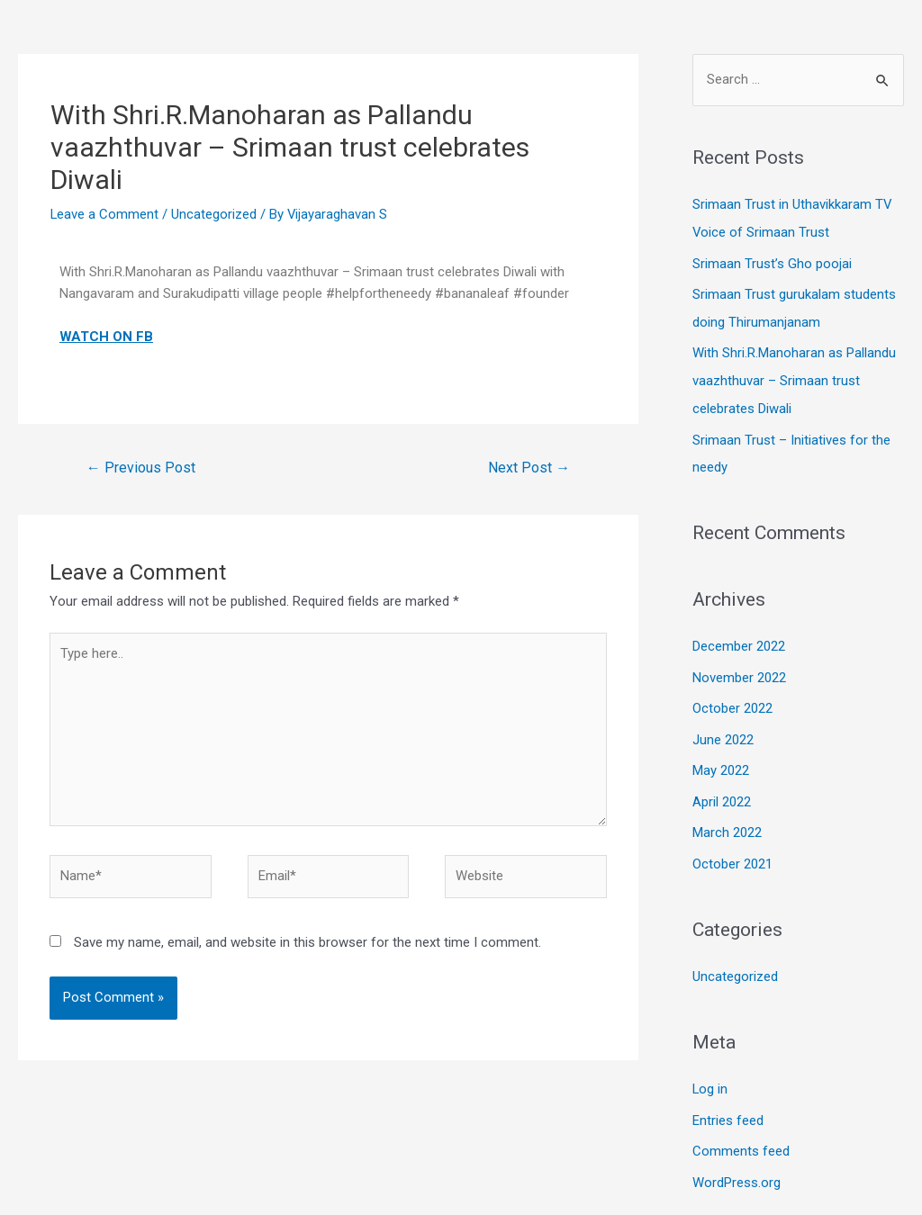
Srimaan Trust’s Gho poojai (772, 262)
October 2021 (732, 852)
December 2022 (738, 640)
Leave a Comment (104, 214)
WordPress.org (736, 1167)
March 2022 (727, 822)
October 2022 (732, 700)
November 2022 (739, 670)
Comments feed (741, 1137)
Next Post (529, 466)
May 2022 (720, 761)
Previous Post (140, 466)
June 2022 (723, 731)
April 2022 (721, 791)
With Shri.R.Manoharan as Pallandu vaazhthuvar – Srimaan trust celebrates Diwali (794, 377)
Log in (710, 1076)
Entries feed (728, 1107)
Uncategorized (215, 214)
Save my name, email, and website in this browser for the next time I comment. (307, 943)
